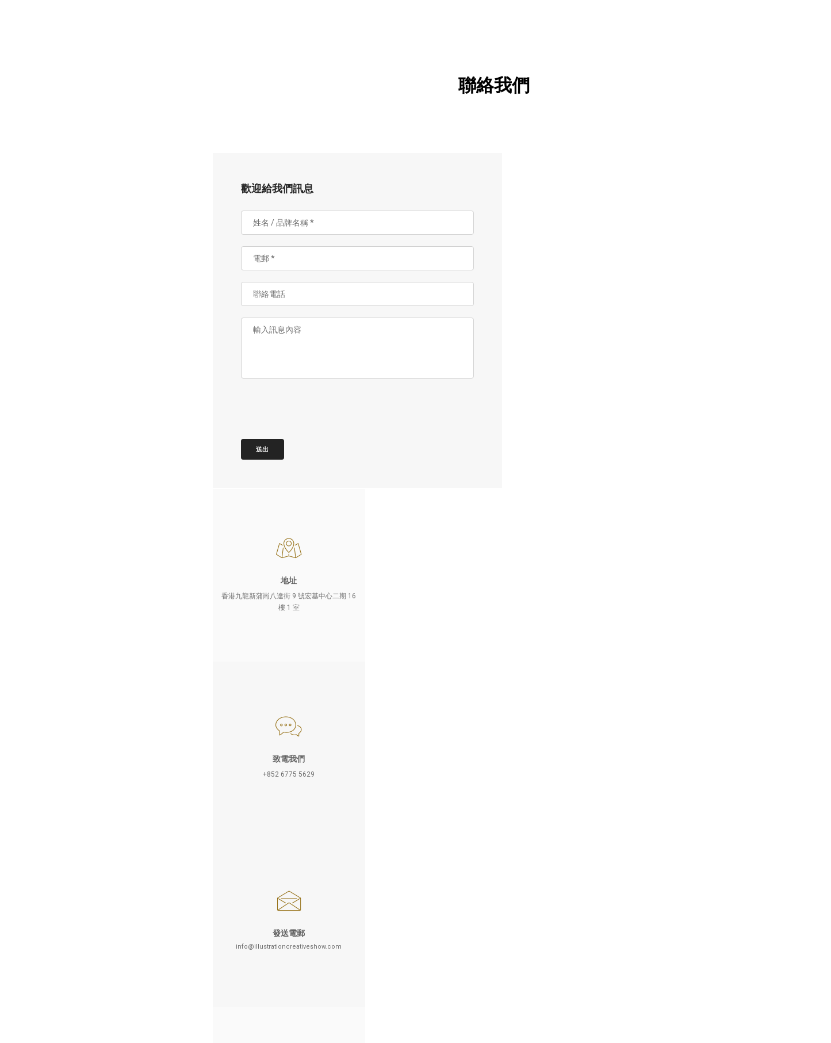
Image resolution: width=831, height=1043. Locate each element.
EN (111, 981)
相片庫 (83, 212)
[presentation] (334, 417)
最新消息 (83, 241)
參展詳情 (83, 124)
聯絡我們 (83, 271)
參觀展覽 (83, 183)
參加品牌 (83, 153)
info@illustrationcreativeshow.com (575, 440)
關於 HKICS (83, 95)
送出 (268, 450)
